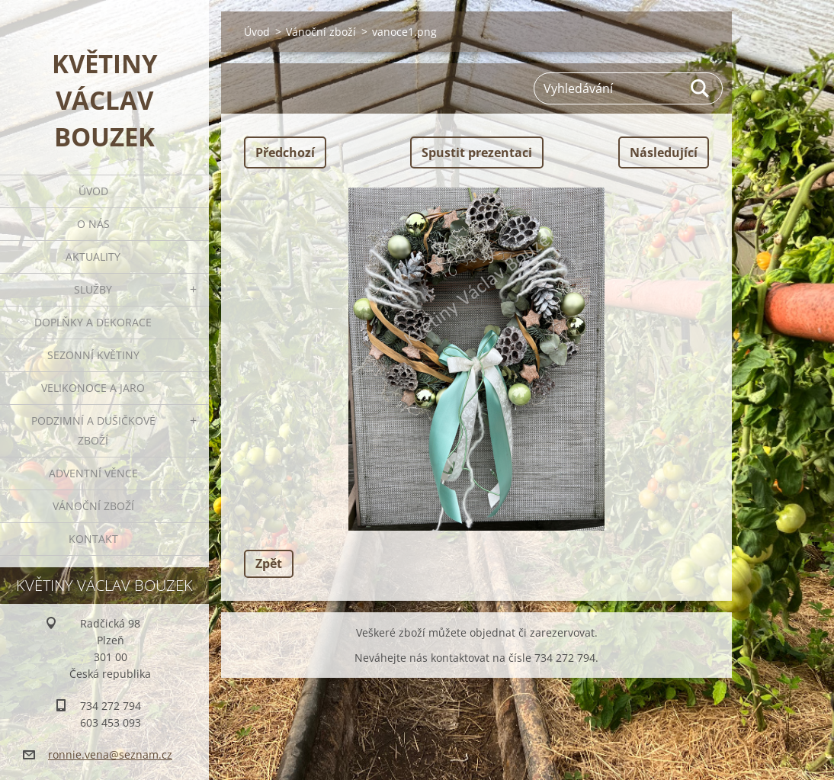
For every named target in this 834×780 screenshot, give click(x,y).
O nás (93, 224)
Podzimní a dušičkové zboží (93, 430)
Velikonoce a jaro (93, 387)
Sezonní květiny (93, 355)
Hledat (701, 88)
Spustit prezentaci (477, 152)
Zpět (268, 563)
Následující (664, 152)
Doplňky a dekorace (93, 322)
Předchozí (285, 152)
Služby (93, 289)
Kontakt (93, 538)
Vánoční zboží (93, 506)
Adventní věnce (93, 473)
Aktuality (93, 256)
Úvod (93, 191)
